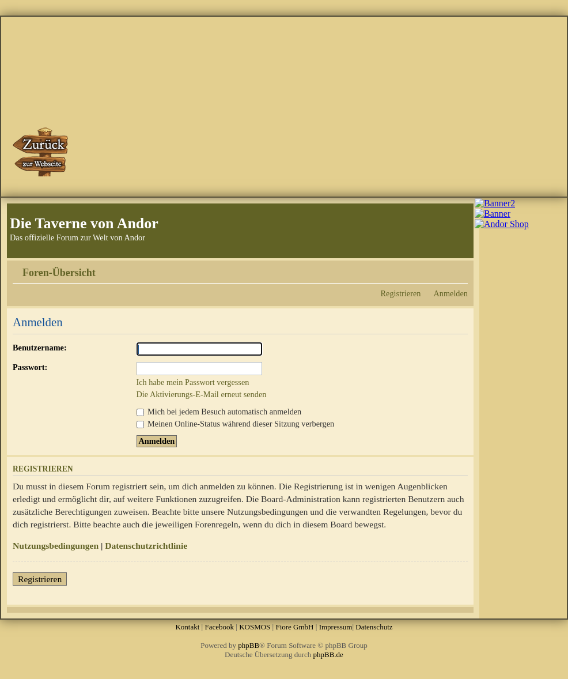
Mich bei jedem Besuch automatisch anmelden (219, 411)
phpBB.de (328, 654)
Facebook (219, 627)
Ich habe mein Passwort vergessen (193, 382)
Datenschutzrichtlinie (146, 545)
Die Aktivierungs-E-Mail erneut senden (202, 394)
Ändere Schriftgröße (459, 268)
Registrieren (401, 293)
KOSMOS (254, 627)
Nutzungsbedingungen (56, 545)
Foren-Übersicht (59, 272)
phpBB (248, 645)
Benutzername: (40, 347)
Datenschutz (373, 627)
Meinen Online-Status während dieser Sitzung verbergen (236, 423)
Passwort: (30, 367)
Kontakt (187, 627)
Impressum (336, 627)
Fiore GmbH (294, 627)
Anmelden (450, 293)
